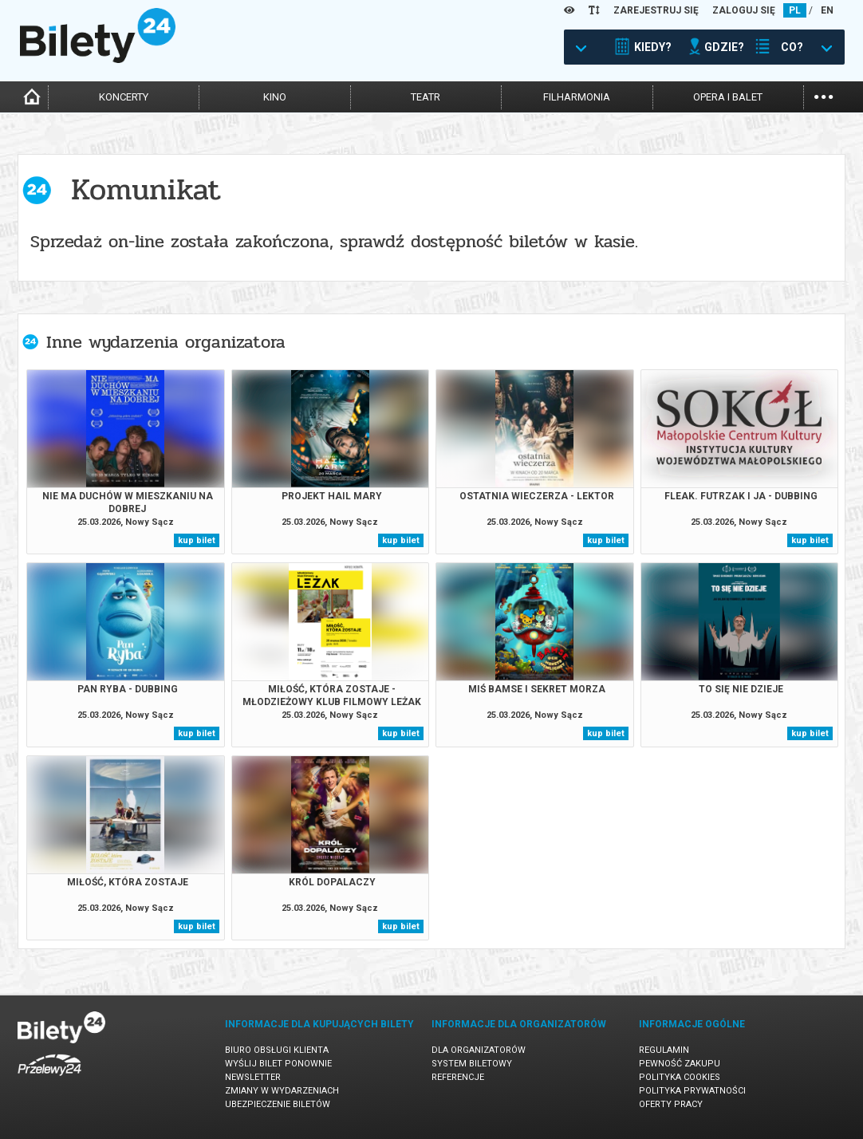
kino (274, 97)
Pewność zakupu (679, 1063)
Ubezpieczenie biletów (277, 1104)
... (823, 95)
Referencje (458, 1077)
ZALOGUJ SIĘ (743, 10)
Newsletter (253, 1077)
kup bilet (196, 540)
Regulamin (664, 1050)
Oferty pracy (671, 1104)
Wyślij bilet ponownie (278, 1063)
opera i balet (728, 97)
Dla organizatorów (479, 1050)
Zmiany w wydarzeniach (282, 1091)
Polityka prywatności (692, 1091)
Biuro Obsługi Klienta (277, 1050)
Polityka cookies (679, 1077)
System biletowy (472, 1063)
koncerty (123, 97)
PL (795, 10)
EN (827, 10)
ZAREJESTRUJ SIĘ (656, 10)
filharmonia (576, 97)
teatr (425, 97)
